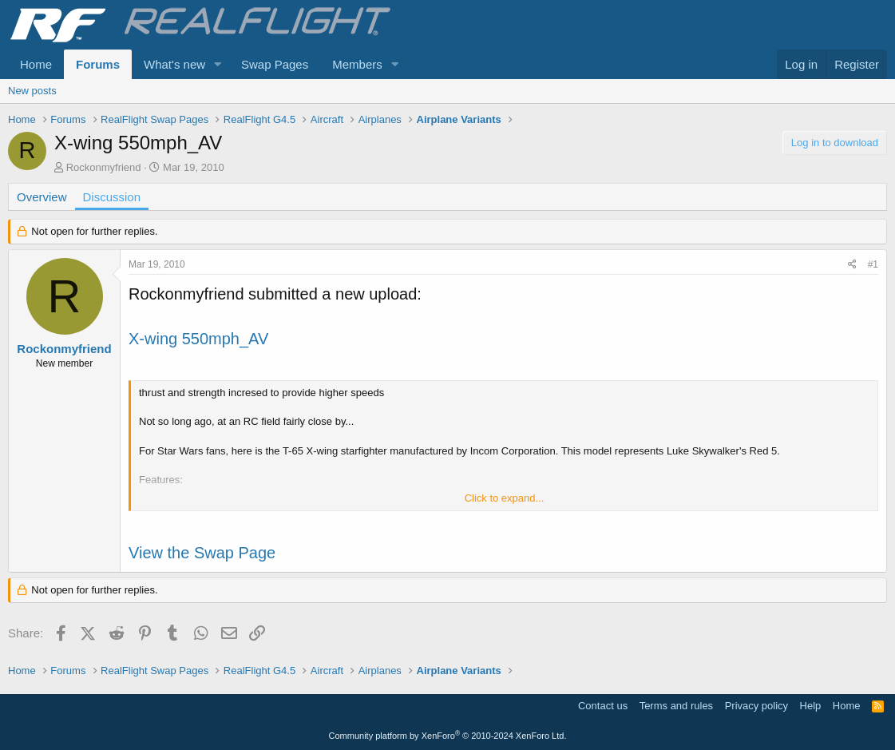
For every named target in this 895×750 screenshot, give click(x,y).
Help (811, 706)
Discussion (112, 197)
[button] (218, 64)
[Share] (852, 265)
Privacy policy (756, 706)
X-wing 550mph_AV (198, 338)
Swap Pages (274, 64)
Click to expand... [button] (505, 498)
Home (36, 64)
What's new (174, 64)
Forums (98, 64)
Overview (42, 197)
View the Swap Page (202, 553)
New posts (32, 91)
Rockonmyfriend (103, 167)
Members (357, 64)
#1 (873, 264)
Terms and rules (676, 706)
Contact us (603, 706)
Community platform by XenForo (448, 735)
